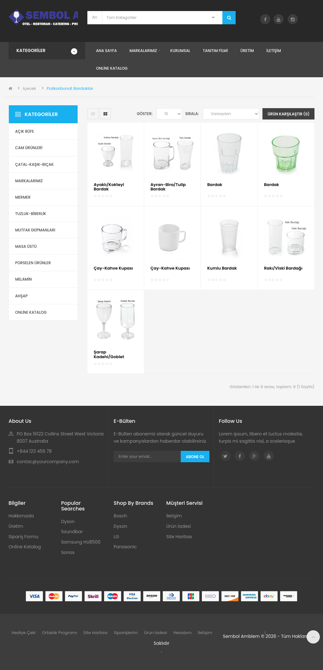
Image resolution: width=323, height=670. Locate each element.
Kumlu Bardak (222, 268)
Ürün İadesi (178, 526)
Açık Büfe (24, 131)
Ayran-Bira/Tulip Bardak (168, 187)
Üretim (16, 526)
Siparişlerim (126, 633)
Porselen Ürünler (33, 262)
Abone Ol (195, 456)
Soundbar (72, 531)
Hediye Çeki (24, 633)
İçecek (29, 88)
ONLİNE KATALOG (31, 312)
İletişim (174, 516)
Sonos (67, 552)
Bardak (214, 185)
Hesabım (182, 633)
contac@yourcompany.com (48, 461)
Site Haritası (179, 536)
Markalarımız (29, 181)
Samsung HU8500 (81, 542)
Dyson (68, 521)
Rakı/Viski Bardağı (283, 268)
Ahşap (21, 296)
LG (116, 536)
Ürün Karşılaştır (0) (288, 114)
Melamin (23, 279)
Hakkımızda (21, 516)
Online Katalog (25, 547)
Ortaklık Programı (59, 633)
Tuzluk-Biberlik (30, 213)
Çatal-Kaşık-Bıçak (34, 164)
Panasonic (125, 547)
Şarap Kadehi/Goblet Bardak (109, 356)
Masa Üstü (26, 246)
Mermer (23, 197)
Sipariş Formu (23, 536)
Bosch (120, 516)
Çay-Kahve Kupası (113, 268)
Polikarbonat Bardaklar (70, 88)
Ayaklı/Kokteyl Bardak (109, 187)
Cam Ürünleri (29, 147)
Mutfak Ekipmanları (35, 230)
